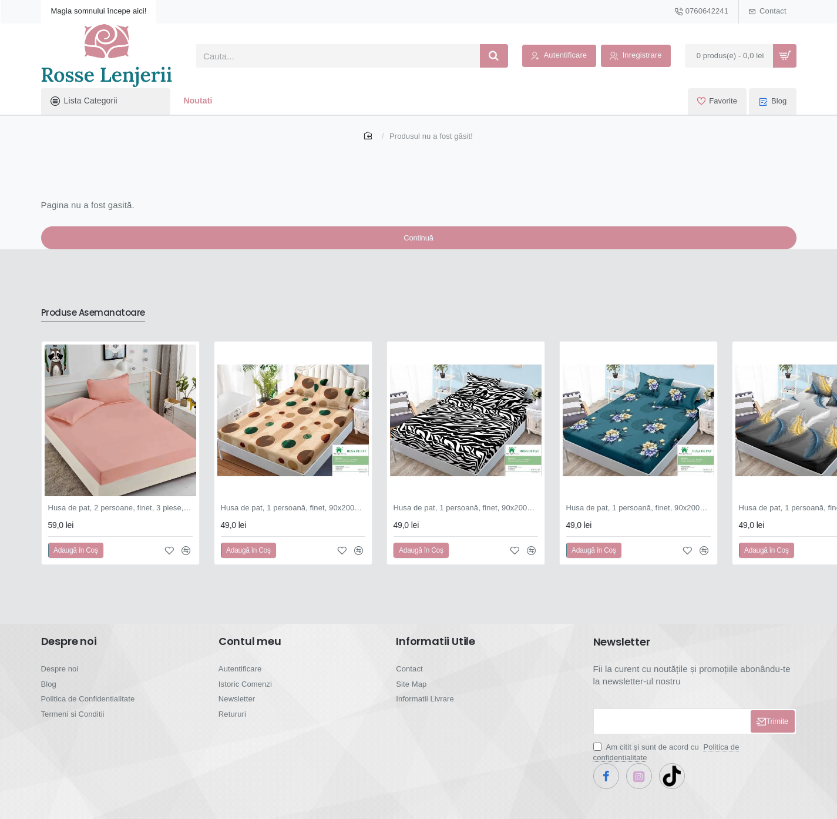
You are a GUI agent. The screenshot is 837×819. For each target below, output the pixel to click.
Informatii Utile (435, 650)
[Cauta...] (494, 56)
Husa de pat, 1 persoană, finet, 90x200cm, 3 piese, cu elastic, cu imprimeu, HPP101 (293, 516)
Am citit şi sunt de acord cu (666, 761)
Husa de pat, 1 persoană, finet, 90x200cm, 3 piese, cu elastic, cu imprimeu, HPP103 (638, 516)
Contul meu (250, 650)
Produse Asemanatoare (101, 320)
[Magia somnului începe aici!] (99, 12)
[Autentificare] (559, 56)
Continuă (418, 243)
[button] (76, 559)
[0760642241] (701, 12)
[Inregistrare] (636, 56)
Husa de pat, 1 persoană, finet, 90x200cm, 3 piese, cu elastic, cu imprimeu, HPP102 (466, 516)
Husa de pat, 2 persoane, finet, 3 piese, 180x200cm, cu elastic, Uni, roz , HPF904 (120, 516)
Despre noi (69, 650)
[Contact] (767, 12)
